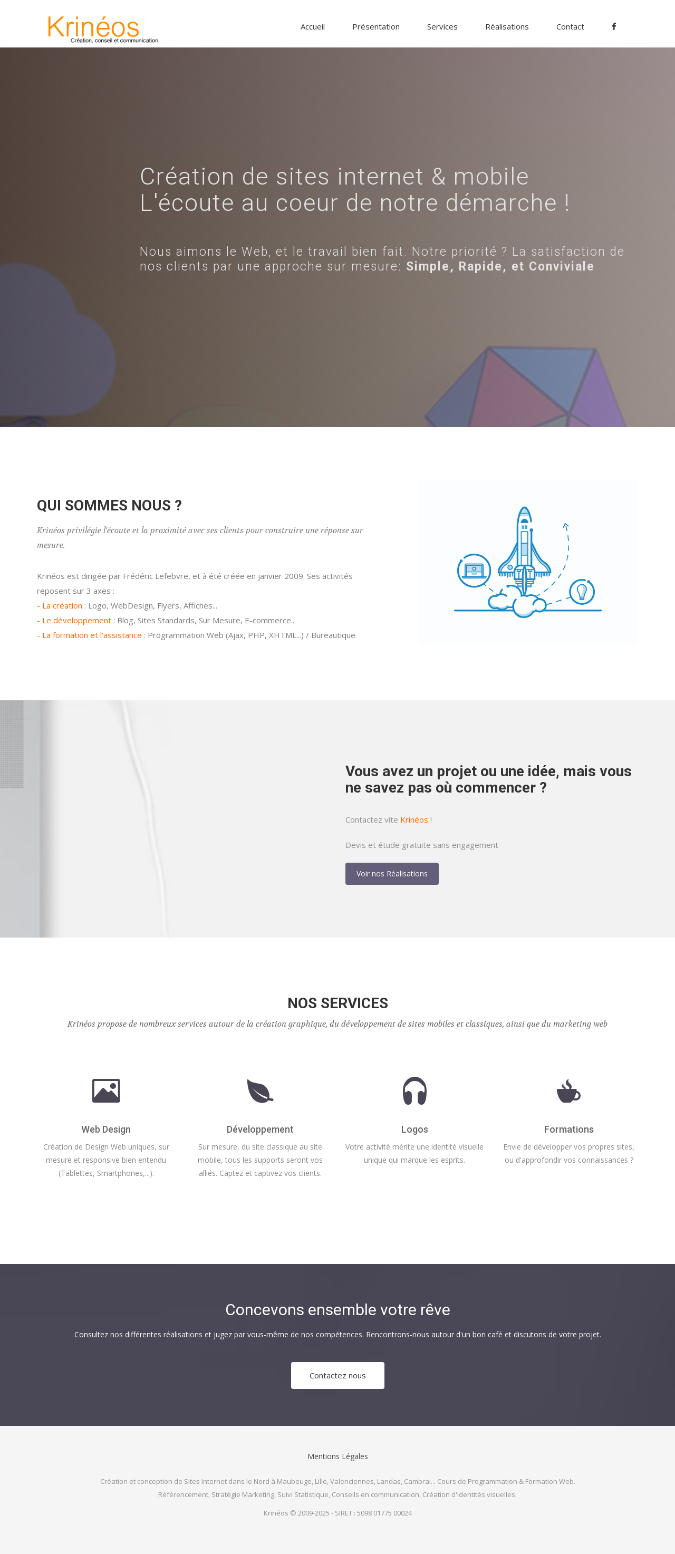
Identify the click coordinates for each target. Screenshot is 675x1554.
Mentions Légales (337, 1456)
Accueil (313, 26)
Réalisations (507, 26)
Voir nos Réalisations (392, 873)
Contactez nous (338, 1375)
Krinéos (414, 819)
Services (442, 26)
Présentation (376, 26)
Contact (570, 26)
